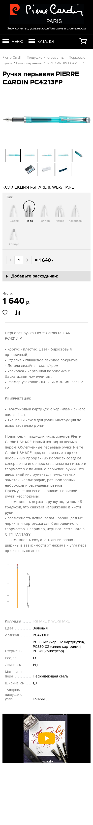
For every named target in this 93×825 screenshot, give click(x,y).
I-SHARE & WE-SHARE (51, 621)
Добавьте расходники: (34, 276)
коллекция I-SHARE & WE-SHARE (38, 187)
